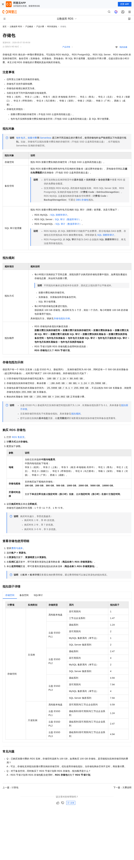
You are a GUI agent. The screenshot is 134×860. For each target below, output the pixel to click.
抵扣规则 (76, 413)
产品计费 (40, 26)
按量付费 (32, 137)
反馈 (70, 803)
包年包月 (20, 137)
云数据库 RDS (16, 26)
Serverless (45, 137)
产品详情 (66, 47)
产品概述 (29, 26)
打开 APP (124, 4)
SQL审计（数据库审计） (68, 219)
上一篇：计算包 (10, 787)
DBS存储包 (82, 199)
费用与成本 (17, 548)
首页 (4, 26)
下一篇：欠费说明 (122, 787)
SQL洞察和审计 (58, 215)
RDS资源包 (52, 26)
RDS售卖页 (18, 437)
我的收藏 (123, 47)
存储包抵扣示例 (62, 318)
